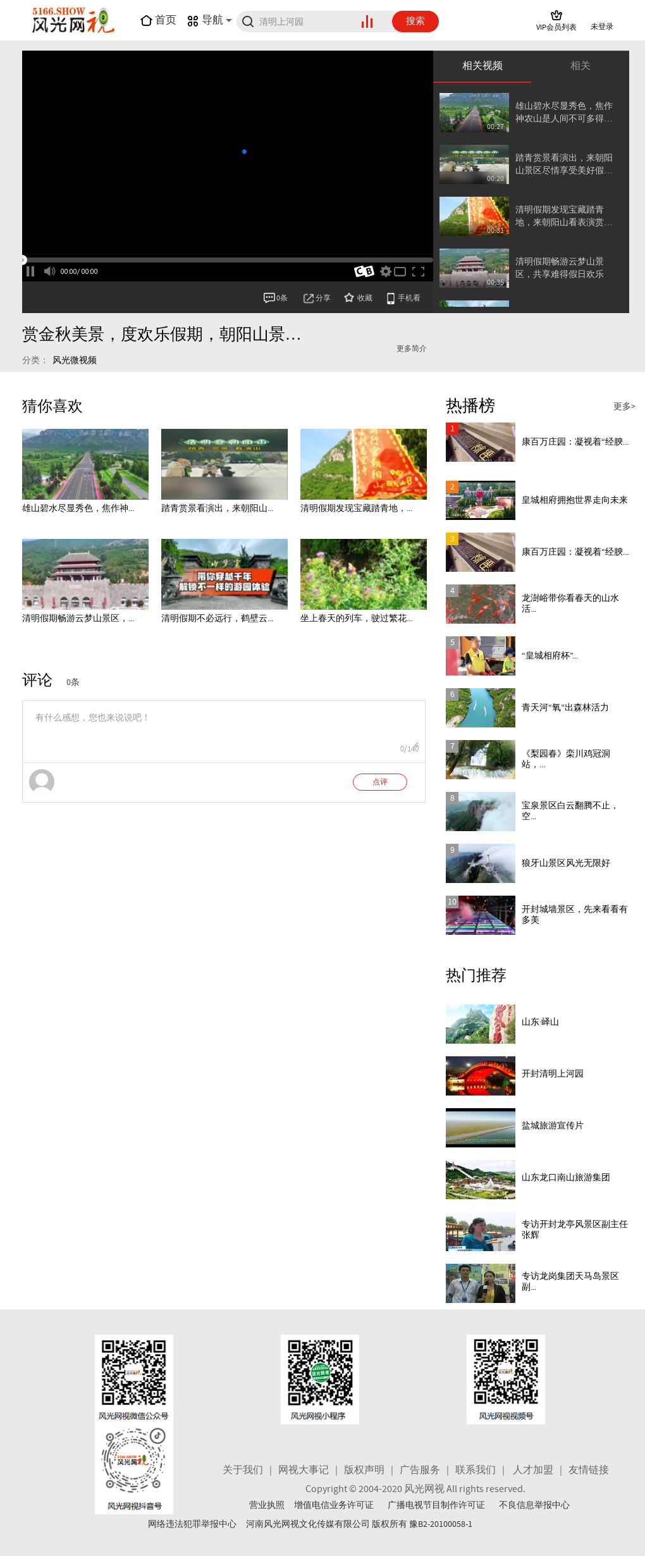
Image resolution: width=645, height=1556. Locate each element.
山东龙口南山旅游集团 (566, 1177)
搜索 (415, 21)
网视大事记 (303, 1470)
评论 (37, 680)
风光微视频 (74, 360)
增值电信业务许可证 (334, 1505)
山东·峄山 (540, 1022)
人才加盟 (533, 1470)
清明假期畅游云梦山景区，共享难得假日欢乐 (559, 268)
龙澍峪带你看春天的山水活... (570, 604)
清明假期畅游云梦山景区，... (78, 619)
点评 (380, 782)
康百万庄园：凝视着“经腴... (575, 442)
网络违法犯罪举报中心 (192, 1524)
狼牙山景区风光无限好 (566, 863)
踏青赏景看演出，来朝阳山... (217, 508)
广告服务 (420, 1470)
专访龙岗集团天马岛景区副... (570, 1282)
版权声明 (364, 1470)
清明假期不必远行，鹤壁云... (217, 619)
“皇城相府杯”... (550, 656)
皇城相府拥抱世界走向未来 (575, 500)
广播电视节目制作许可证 (436, 1505)
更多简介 (411, 349)
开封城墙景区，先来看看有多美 (575, 915)
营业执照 (267, 1505)
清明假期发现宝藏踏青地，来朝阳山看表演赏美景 (564, 216)
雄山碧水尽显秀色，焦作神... (78, 508)
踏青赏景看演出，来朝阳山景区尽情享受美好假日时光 (564, 164)
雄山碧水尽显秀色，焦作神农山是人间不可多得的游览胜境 (564, 113)
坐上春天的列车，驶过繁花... (356, 619)
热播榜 (470, 406)
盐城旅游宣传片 (553, 1126)
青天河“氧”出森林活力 (565, 707)
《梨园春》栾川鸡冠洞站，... (566, 759)
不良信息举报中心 (534, 1505)
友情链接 (588, 1470)
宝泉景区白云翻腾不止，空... (570, 811)
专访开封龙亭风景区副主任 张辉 (575, 1230)
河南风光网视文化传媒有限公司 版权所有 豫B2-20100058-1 (359, 1524)
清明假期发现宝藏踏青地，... (356, 508)
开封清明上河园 (553, 1074)
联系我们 (475, 1470)
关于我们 (243, 1470)
